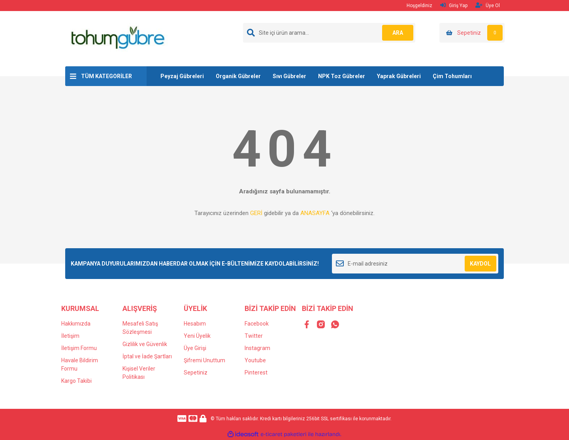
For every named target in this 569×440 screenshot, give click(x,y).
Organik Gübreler (238, 76)
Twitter (254, 336)
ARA (397, 33)
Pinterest (256, 372)
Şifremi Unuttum (204, 360)
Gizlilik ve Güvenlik (144, 344)
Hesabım (195, 323)
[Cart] (472, 33)
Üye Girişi (195, 348)
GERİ (256, 213)
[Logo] (117, 38)
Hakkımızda (75, 323)
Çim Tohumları (452, 76)
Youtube (255, 360)
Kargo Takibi (76, 381)
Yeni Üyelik (197, 336)
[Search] (329, 33)
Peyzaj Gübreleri (182, 76)
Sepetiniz (195, 372)
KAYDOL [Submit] (480, 263)
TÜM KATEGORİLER (106, 76)
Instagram (257, 348)
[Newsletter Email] (415, 263)
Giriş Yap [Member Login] (453, 5)
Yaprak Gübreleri (399, 76)
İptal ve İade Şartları (147, 356)
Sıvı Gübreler (289, 76)
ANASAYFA (315, 213)
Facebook (257, 323)
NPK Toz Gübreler (341, 76)
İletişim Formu (79, 348)
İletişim (70, 336)
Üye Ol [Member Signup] (487, 5)
